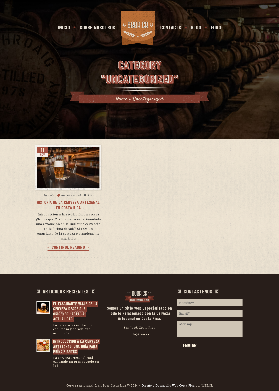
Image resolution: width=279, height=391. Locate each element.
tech (51, 195)
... (74, 333)
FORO (216, 27)
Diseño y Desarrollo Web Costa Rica (168, 385)
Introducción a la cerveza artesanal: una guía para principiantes (76, 346)
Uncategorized (71, 195)
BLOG (196, 27)
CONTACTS (170, 27)
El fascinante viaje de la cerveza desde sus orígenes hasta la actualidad (75, 311)
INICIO (64, 27)
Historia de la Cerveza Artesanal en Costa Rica (68, 205)
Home (121, 99)
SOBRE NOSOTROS (97, 27)
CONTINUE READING (68, 247)
